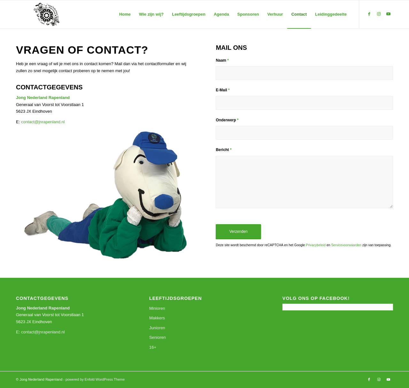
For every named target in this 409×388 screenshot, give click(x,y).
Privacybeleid (316, 245)
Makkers (157, 318)
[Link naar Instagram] (378, 14)
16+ (152, 347)
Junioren (157, 327)
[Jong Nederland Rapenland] (46, 14)
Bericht (223, 150)
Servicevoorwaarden (346, 245)
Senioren (157, 337)
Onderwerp (227, 120)
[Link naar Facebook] (369, 14)
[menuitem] (125, 14)
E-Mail (222, 90)
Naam (222, 60)
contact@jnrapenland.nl (43, 121)
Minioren (157, 308)
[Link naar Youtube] (388, 14)
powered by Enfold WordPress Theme (95, 379)
